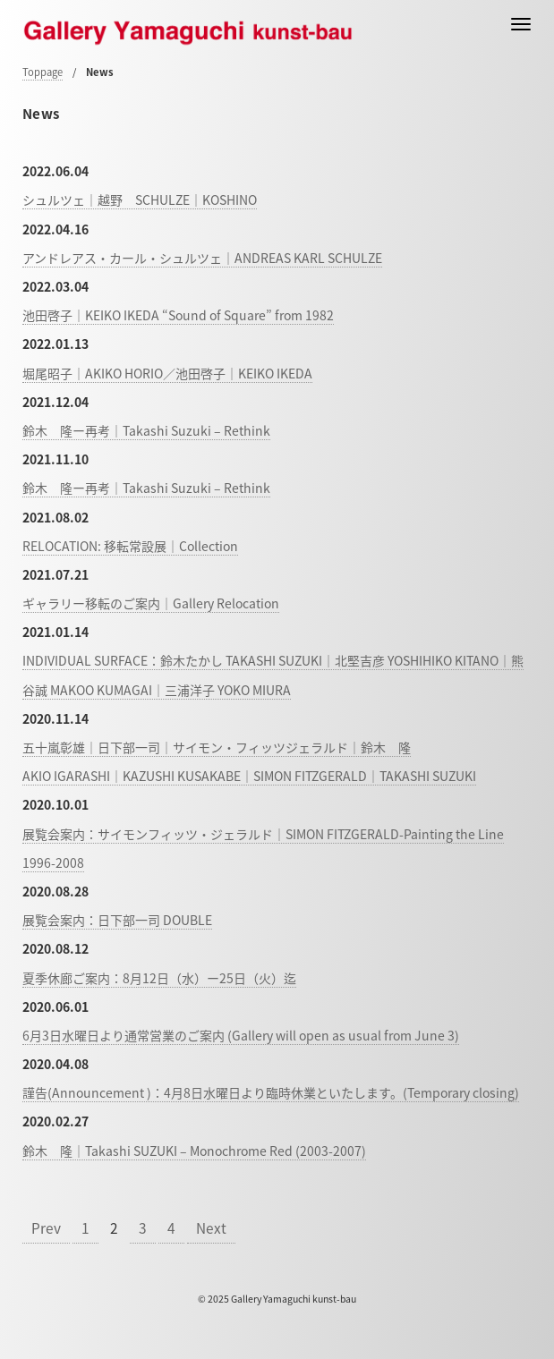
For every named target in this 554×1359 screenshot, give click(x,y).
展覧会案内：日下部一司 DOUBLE (117, 920)
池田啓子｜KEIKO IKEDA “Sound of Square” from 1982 (178, 315)
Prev (46, 1228)
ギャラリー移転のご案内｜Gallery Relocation (150, 603)
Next (211, 1228)
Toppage (42, 72)
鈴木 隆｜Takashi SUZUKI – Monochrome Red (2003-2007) (194, 1150)
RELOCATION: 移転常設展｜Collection (130, 546)
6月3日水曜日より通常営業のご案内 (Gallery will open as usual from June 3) (240, 1035)
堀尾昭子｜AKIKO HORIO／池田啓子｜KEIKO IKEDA (167, 373)
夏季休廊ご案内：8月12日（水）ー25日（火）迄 (159, 978)
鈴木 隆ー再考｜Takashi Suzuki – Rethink (146, 430)
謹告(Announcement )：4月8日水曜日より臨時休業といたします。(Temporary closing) (270, 1092)
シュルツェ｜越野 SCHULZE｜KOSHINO (139, 199)
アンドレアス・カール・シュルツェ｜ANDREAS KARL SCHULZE (202, 258)
